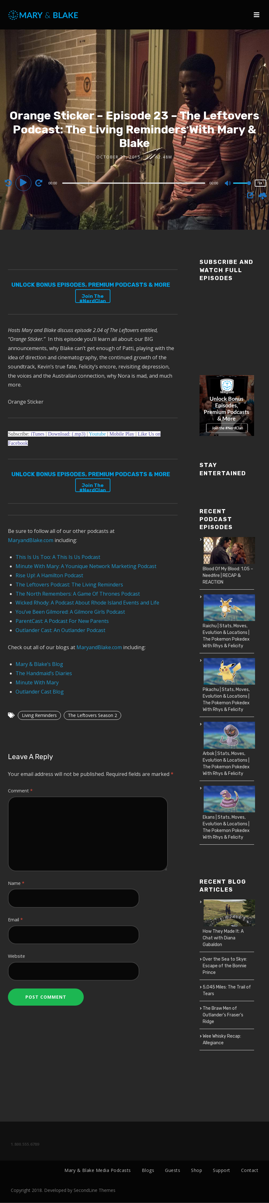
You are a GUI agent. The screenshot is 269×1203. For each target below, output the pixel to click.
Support (221, 1170)
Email (15, 920)
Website (16, 956)
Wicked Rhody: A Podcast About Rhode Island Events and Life (87, 602)
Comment (20, 791)
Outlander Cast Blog (40, 691)
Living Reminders (39, 715)
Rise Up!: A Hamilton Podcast (49, 575)
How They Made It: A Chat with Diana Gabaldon (223, 938)
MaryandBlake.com (30, 540)
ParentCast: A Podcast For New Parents (62, 620)
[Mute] (228, 184)
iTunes (37, 434)
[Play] (24, 182)
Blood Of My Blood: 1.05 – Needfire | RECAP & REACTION (228, 575)
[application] (134, 182)
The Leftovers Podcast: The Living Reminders (69, 584)
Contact (250, 1170)
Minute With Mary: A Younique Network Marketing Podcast (86, 566)
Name (16, 883)
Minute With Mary (37, 682)
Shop (196, 1170)
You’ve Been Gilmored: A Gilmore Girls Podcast (70, 611)
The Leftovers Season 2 (92, 715)
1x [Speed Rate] (260, 183)
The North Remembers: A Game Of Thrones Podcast (78, 593)
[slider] (133, 183)
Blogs (148, 1170)
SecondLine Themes (94, 1191)
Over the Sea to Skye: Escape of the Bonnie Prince (225, 966)
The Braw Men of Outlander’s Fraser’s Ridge (223, 1015)
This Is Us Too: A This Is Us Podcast (58, 557)
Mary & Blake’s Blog (39, 664)
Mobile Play (121, 434)
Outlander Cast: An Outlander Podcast (60, 630)
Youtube (98, 434)
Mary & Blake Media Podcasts (97, 1170)
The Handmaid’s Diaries (44, 673)
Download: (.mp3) (66, 434)
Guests (172, 1170)
